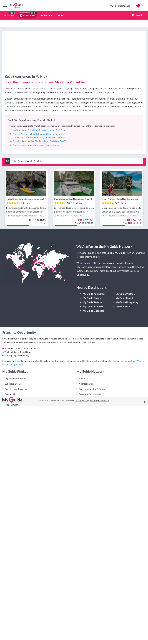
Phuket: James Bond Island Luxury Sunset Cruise (36, 145)
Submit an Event (12, 383)
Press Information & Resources (94, 389)
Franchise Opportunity (90, 394)
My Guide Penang (92, 298)
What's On (47, 15)
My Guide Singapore (93, 310)
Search (137, 15)
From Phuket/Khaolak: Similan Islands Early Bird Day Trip (40, 141)
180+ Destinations (101, 263)
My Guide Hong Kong (126, 302)
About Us (83, 378)
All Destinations (87, 383)
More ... (61, 15)
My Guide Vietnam (125, 293)
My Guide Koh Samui (94, 293)
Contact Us (10, 394)
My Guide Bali (122, 306)
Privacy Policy (82, 400)
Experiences (27, 15)
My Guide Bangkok (93, 306)
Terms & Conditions (99, 400)
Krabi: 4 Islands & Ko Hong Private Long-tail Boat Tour (39, 130)
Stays (9, 15)
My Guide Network (125, 252)
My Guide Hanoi (124, 298)
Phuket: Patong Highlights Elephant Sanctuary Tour (37, 134)
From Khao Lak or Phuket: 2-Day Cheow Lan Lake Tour (39, 137)
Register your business (16, 378)
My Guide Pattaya (92, 302)
